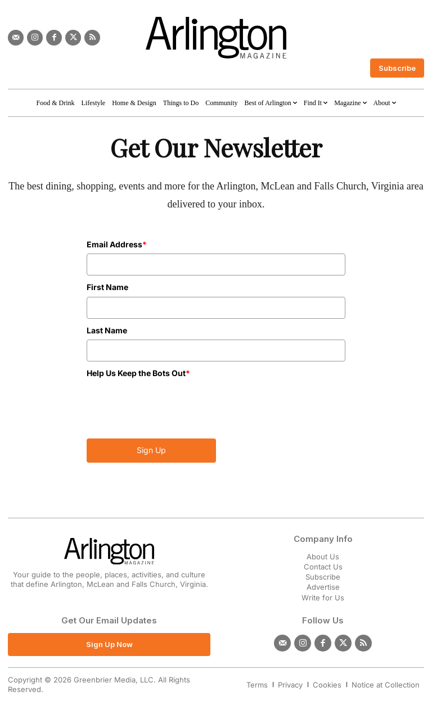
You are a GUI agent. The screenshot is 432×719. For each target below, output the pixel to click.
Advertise (323, 586)
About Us (323, 556)
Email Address (117, 244)
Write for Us (323, 597)
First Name (107, 287)
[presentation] (152, 399)
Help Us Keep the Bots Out (138, 373)
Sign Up (151, 450)
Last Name (107, 330)
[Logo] (216, 37)
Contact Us (323, 566)
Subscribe (322, 576)
